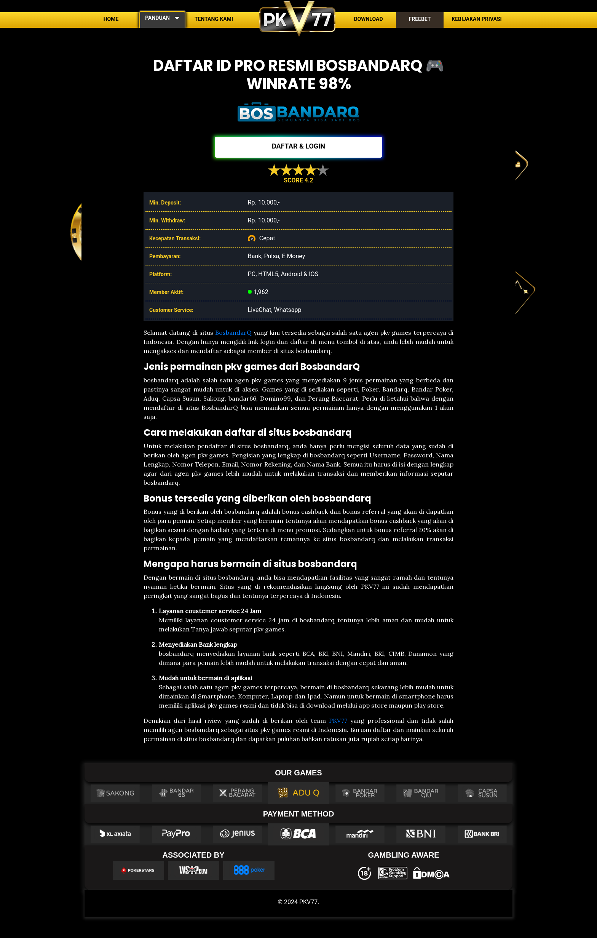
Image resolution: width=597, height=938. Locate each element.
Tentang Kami (214, 19)
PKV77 (338, 720)
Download (368, 19)
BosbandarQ (233, 332)
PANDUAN (157, 18)
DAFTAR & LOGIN (298, 146)
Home (111, 19)
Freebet (420, 19)
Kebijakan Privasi (476, 19)
